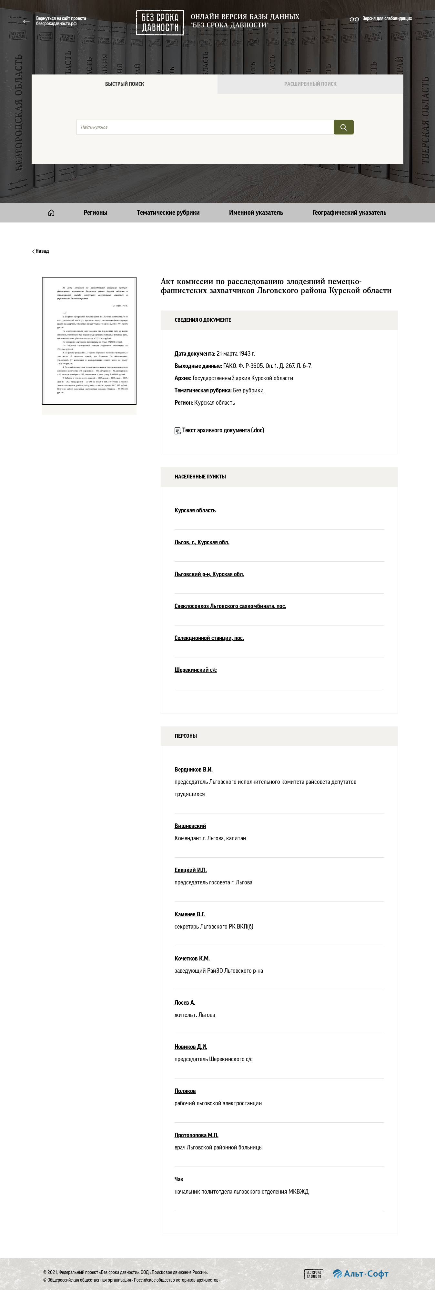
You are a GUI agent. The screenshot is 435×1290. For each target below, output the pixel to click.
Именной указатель (256, 213)
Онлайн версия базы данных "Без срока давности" (245, 21)
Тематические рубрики (168, 213)
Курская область (214, 403)
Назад (40, 251)
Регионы (95, 213)
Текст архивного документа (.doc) (223, 430)
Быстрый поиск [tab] (124, 84)
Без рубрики (248, 390)
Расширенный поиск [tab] (310, 84)
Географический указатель (350, 213)
